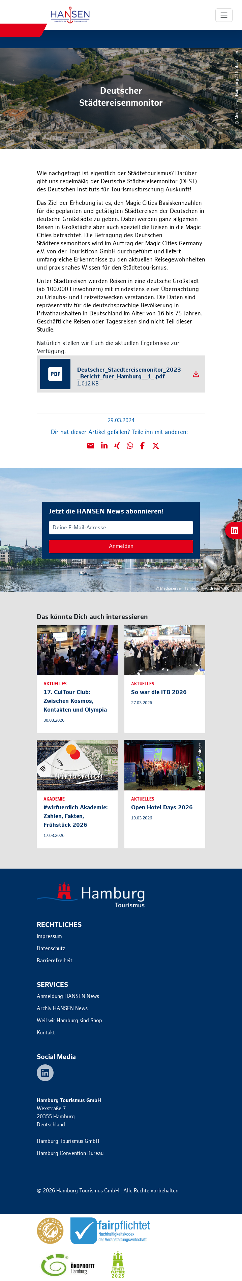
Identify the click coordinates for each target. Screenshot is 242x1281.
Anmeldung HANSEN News (68, 996)
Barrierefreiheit (54, 961)
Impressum (49, 936)
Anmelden (121, 546)
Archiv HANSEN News (62, 1008)
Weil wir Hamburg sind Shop (69, 1021)
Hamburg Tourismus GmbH (68, 1141)
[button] (104, 445)
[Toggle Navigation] (224, 15)
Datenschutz (51, 948)
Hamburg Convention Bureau (70, 1153)
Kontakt (46, 1033)
